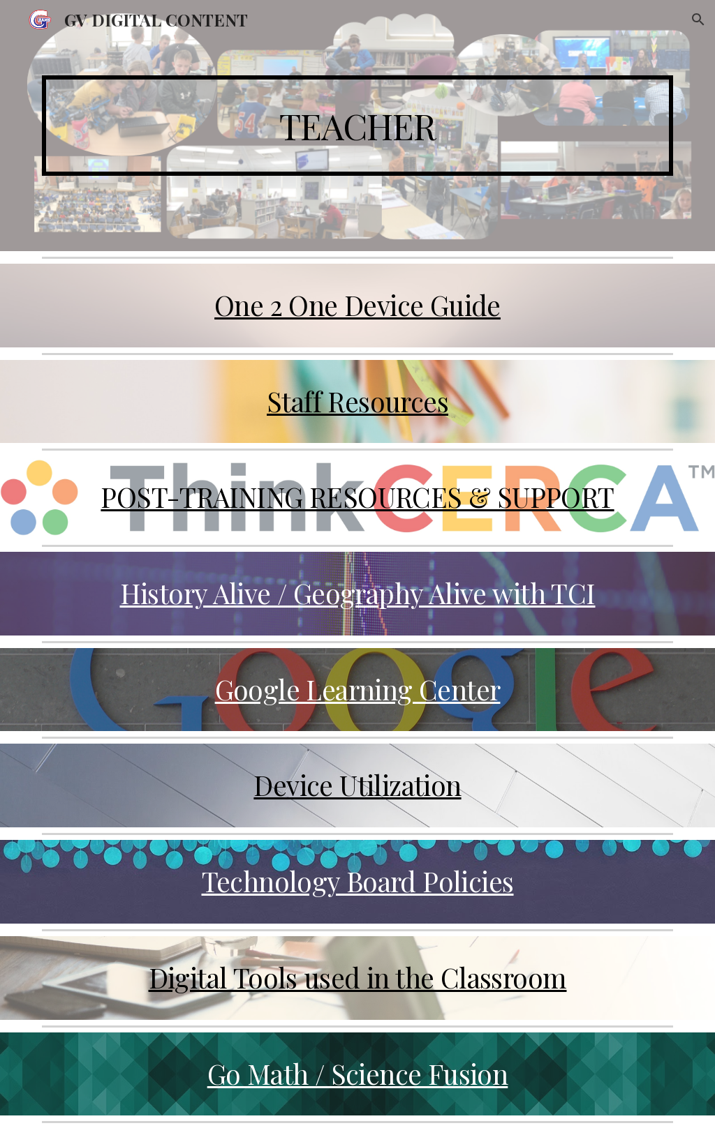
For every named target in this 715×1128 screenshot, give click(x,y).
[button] (698, 19)
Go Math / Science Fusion (357, 1073)
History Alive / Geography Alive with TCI (358, 593)
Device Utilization (357, 785)
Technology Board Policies (358, 881)
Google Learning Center (358, 689)
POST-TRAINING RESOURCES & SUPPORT (357, 497)
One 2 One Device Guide (357, 305)
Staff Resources (357, 401)
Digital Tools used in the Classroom (358, 977)
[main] (358, 125)
